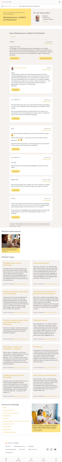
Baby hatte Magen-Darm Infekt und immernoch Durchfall (16, 421)
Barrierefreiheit (9, 452)
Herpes (5, 407)
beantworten (15, 58)
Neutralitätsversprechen (19, 446)
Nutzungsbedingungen (10, 449)
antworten (16, 89)
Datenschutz (22, 449)
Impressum (8, 446)
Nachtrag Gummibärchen (9, 410)
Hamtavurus (6, 418)
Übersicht (13, 36)
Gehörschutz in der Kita (8, 424)
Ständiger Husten (7, 429)
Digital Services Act (32, 449)
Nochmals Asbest (7, 426)
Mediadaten (31, 446)
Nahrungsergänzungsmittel (9, 432)
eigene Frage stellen (46, 58)
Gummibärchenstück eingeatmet (10, 413)
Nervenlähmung (7, 415)
